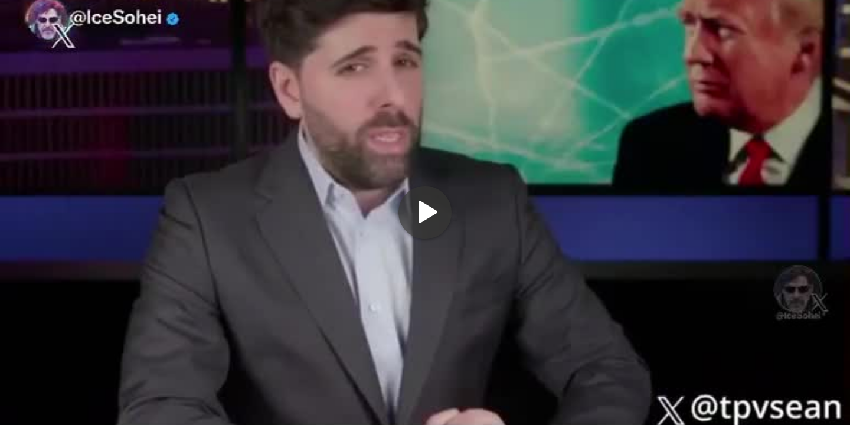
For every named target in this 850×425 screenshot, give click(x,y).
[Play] (425, 212)
